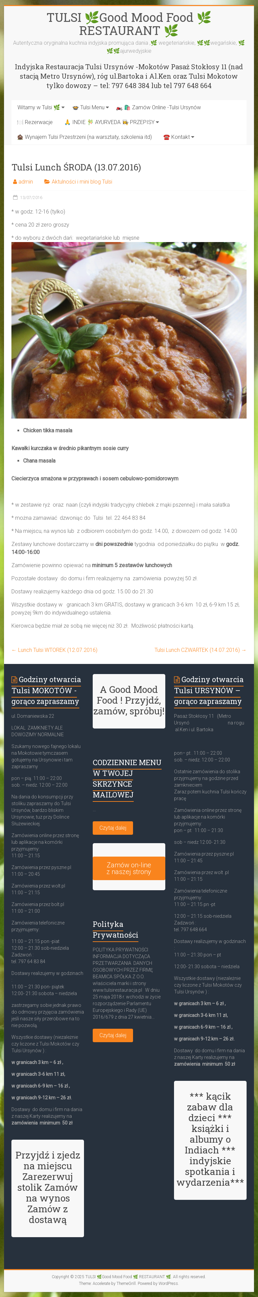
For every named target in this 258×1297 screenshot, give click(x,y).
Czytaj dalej (112, 828)
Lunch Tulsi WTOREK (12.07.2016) (54, 650)
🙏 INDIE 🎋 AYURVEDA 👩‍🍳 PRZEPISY (109, 122)
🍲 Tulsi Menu (88, 107)
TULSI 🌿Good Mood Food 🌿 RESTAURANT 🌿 (129, 23)
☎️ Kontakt (176, 137)
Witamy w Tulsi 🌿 (38, 107)
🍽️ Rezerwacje (35, 122)
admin (25, 182)
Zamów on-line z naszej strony (128, 868)
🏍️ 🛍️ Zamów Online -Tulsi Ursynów (158, 107)
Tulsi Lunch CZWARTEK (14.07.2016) (201, 650)
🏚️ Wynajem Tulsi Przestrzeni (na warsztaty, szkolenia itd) (84, 137)
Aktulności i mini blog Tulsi (82, 182)
